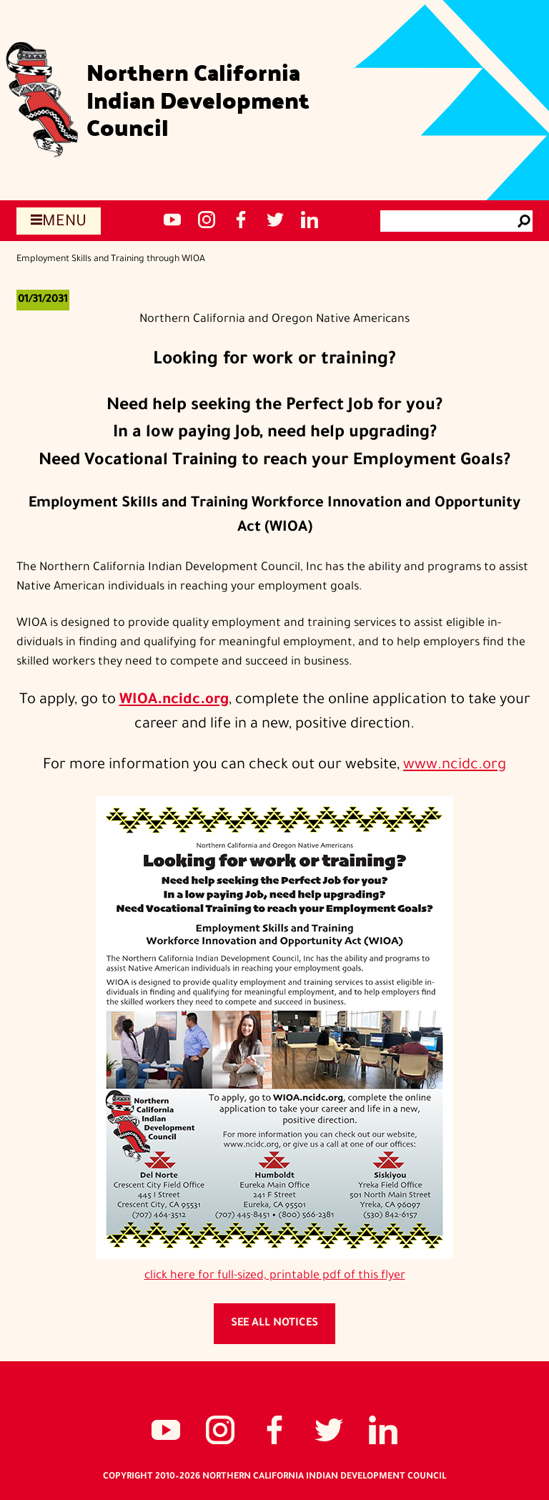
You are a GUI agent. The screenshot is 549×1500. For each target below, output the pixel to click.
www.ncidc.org (454, 766)
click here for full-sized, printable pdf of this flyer (274, 1276)
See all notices (274, 1324)
